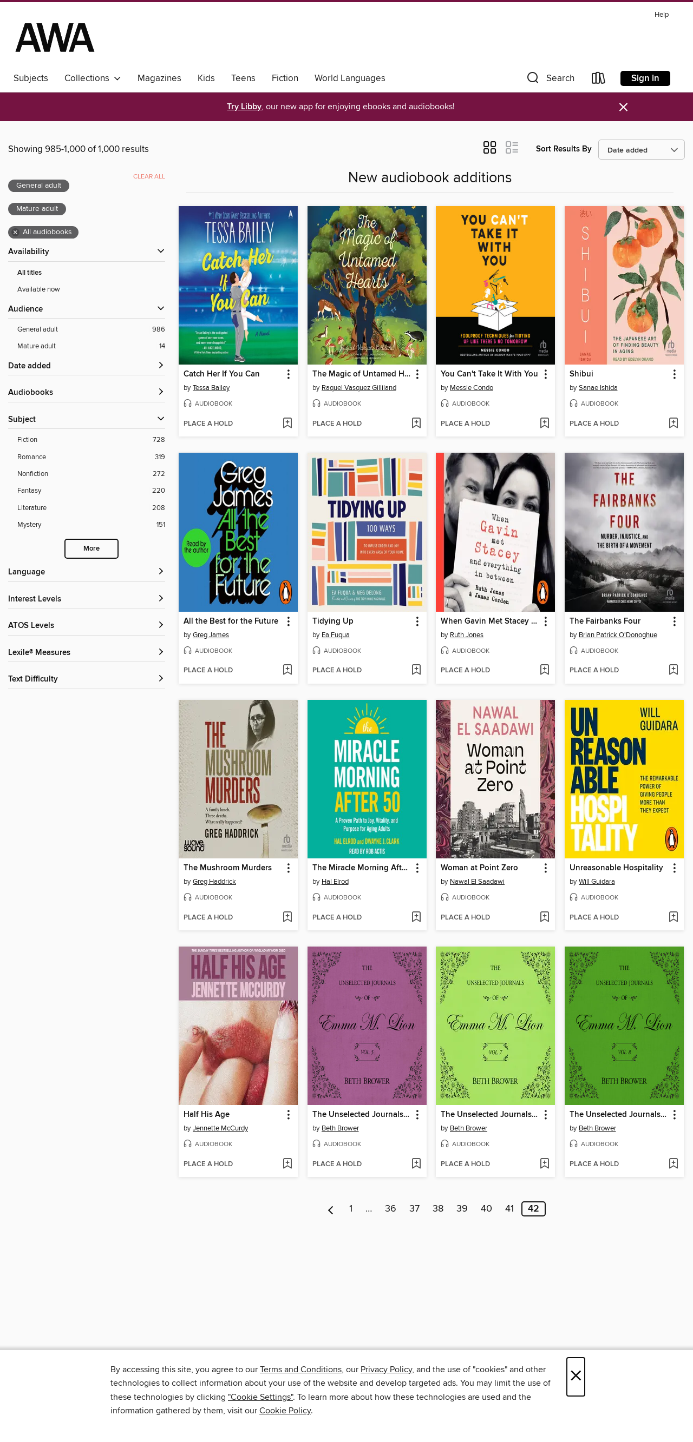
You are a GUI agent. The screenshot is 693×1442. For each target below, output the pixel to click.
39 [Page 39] (462, 1209)
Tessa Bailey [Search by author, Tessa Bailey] (211, 387)
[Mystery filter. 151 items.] (91, 525)
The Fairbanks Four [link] (605, 621)
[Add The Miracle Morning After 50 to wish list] (416, 918)
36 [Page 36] (390, 1209)
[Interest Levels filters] (86, 599)
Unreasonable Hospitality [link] (616, 868)
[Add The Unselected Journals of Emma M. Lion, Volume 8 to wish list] (673, 1164)
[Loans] (599, 80)
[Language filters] (86, 572)
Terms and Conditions (301, 1369)
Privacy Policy (386, 1369)
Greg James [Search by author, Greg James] (211, 635)
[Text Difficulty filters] (86, 679)
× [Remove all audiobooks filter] (15, 233)
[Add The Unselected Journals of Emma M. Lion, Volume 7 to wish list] (544, 1164)
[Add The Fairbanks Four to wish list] (673, 671)
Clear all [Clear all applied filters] (149, 177)
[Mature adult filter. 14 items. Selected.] (91, 346)
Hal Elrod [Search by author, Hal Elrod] (335, 881)
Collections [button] (92, 78)
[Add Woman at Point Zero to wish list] (544, 918)
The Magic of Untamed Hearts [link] (361, 374)
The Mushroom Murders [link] (228, 868)
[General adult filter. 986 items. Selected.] (91, 329)
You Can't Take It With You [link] (489, 374)
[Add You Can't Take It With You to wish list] (544, 424)
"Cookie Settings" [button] (260, 1397)
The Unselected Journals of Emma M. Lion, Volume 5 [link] (361, 1115)
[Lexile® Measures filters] (86, 653)
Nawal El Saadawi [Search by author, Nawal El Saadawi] (477, 881)
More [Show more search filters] (91, 548)
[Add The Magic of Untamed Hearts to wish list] (416, 424)
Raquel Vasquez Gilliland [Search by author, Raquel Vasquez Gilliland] (359, 387)
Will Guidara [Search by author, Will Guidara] (597, 881)
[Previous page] (331, 1208)
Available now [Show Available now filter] (38, 289)
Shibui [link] (581, 374)
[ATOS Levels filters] (86, 626)
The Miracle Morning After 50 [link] (361, 868)
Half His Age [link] (207, 1115)
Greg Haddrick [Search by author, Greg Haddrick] (214, 881)
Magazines (159, 78)
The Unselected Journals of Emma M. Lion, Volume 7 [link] (490, 1115)
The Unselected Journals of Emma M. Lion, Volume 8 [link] (619, 1115)
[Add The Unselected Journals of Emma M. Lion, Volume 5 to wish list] (416, 1164)
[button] (550, 80)
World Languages (350, 78)
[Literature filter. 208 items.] (91, 508)
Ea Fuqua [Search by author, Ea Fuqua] (336, 635)
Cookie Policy (285, 1410)
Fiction (285, 78)
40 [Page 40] (486, 1209)
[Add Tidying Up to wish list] (416, 671)
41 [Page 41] (509, 1209)
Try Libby (244, 107)
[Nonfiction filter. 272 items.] (91, 474)
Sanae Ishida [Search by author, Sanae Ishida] (598, 387)
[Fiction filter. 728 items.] (91, 440)
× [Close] (576, 1377)
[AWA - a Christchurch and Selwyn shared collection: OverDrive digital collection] (54, 37)
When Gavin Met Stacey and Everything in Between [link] (490, 621)
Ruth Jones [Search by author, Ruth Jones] (466, 635)
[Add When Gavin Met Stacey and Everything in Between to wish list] (544, 671)
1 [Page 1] (350, 1209)
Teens (243, 78)
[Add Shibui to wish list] (673, 424)
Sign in (645, 78)
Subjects (31, 78)
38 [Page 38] (438, 1209)
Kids (206, 78)
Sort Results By (564, 149)
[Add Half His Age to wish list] (287, 1164)
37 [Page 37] (414, 1209)
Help (662, 15)
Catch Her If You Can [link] (222, 374)
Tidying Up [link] (333, 621)
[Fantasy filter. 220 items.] (91, 491)
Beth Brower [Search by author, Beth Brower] (340, 1128)
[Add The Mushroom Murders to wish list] (287, 918)
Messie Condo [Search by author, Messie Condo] (471, 387)
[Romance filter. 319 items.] (91, 457)
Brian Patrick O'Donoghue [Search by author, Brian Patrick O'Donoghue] (618, 635)
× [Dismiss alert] (623, 107)
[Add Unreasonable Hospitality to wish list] (673, 918)
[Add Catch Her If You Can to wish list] (287, 424)
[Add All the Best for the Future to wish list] (287, 671)
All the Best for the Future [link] (231, 621)
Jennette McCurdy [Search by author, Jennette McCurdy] (220, 1128)
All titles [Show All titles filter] (29, 272)
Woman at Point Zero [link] (479, 868)
